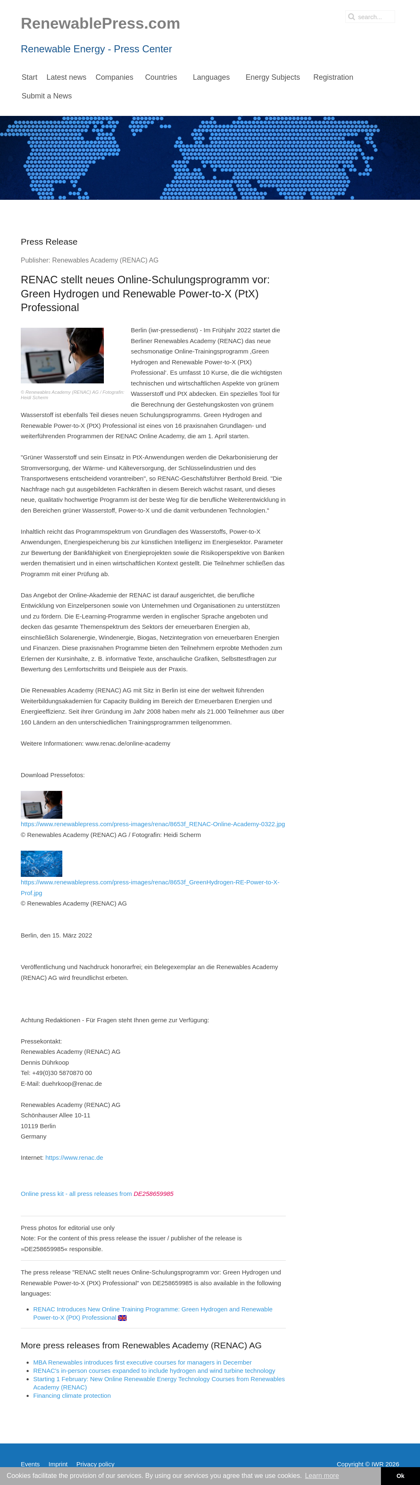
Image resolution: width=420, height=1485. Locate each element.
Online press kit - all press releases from (97, 1193)
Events (30, 1464)
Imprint (58, 1464)
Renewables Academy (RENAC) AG (105, 260)
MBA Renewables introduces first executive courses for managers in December (142, 1362)
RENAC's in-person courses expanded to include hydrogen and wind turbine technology (154, 1370)
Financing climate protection (72, 1395)
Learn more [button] (322, 1475)
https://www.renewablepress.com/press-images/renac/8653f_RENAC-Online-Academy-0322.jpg (153, 809)
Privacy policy (95, 1464)
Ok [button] (400, 1476)
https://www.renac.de (74, 1157)
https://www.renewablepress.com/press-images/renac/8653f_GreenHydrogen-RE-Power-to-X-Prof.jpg (150, 873)
